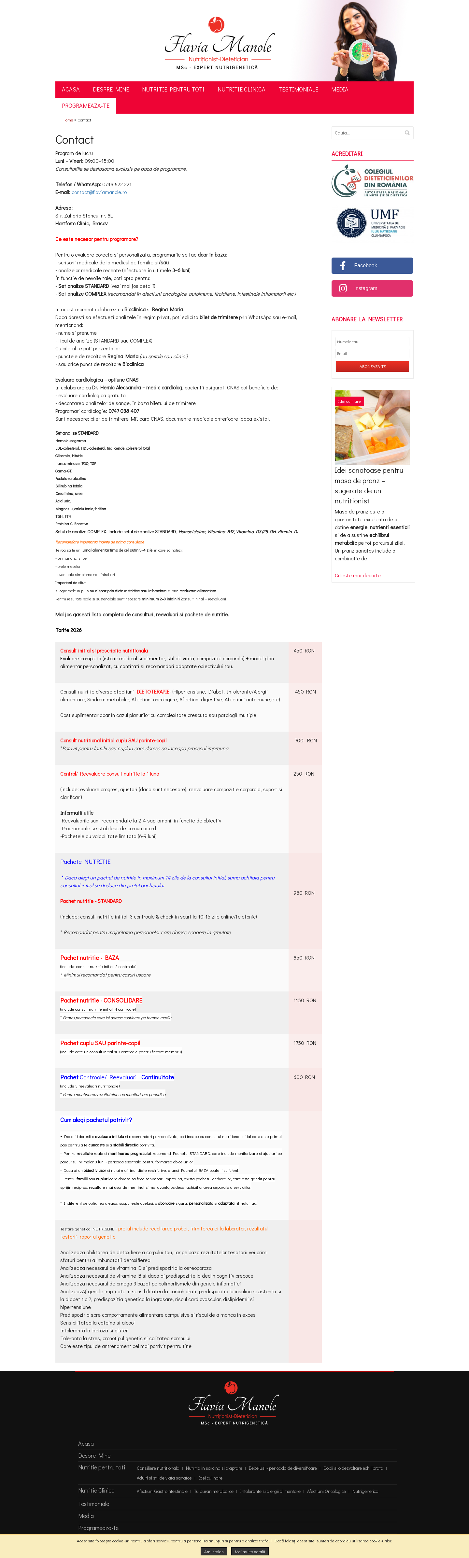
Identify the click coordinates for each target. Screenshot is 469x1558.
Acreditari (347, 154)
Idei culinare (349, 401)
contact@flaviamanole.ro (99, 192)
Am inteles (213, 1551)
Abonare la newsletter (367, 319)
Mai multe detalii (250, 1551)
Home (68, 119)
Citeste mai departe (358, 575)
